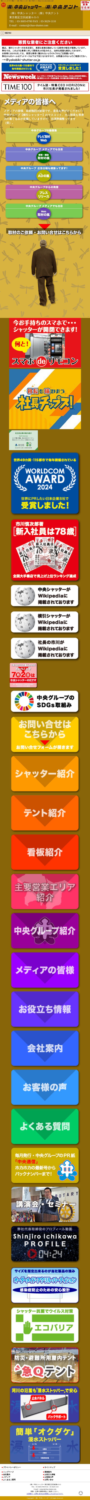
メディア (6, 1477)
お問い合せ (49, 1480)
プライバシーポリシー (12, 1467)
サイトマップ (50, 1467)
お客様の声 (49, 1477)
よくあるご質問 (9, 1480)
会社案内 (6, 1474)
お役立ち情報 (50, 1474)
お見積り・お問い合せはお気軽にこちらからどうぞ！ (45, 1494)
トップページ (8, 1472)
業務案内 (48, 1472)
